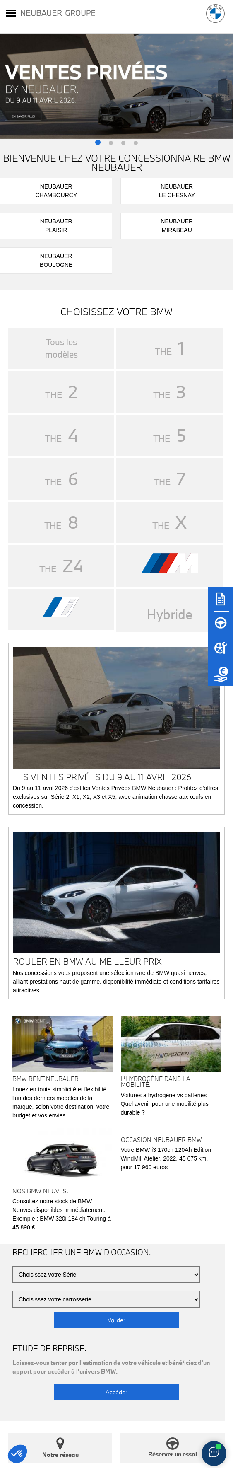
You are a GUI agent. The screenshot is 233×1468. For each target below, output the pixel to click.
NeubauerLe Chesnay (177, 190)
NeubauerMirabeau (177, 225)
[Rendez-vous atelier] (220, 652)
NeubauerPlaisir (56, 225)
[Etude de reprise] (220, 677)
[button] (98, 143)
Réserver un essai (172, 1447)
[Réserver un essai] (220, 627)
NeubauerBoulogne (56, 260)
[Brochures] (220, 602)
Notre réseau (60, 1447)
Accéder (116, 1392)
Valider (116, 1320)
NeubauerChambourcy (56, 190)
